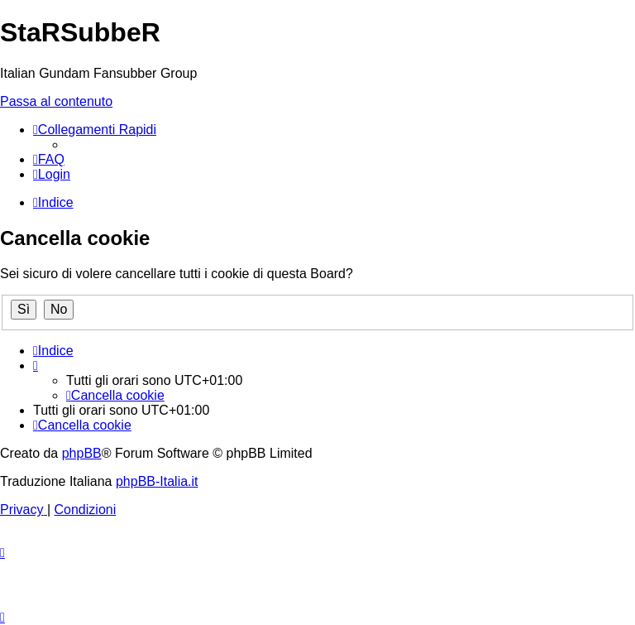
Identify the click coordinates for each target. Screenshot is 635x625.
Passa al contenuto (56, 101)
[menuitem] (48, 159)
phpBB (82, 453)
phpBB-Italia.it (157, 481)
